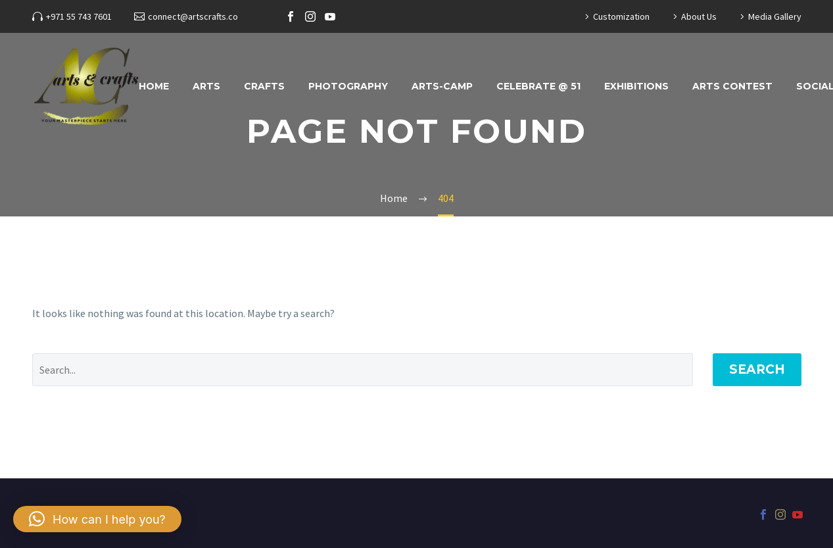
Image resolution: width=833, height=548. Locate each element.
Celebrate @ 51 (538, 86)
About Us (699, 16)
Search (757, 369)
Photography (348, 86)
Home (154, 86)
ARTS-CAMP (442, 86)
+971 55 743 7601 (79, 16)
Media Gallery (774, 16)
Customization (621, 16)
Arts (206, 86)
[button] (97, 519)
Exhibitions (636, 86)
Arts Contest (732, 86)
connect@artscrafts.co (193, 16)
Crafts (264, 86)
